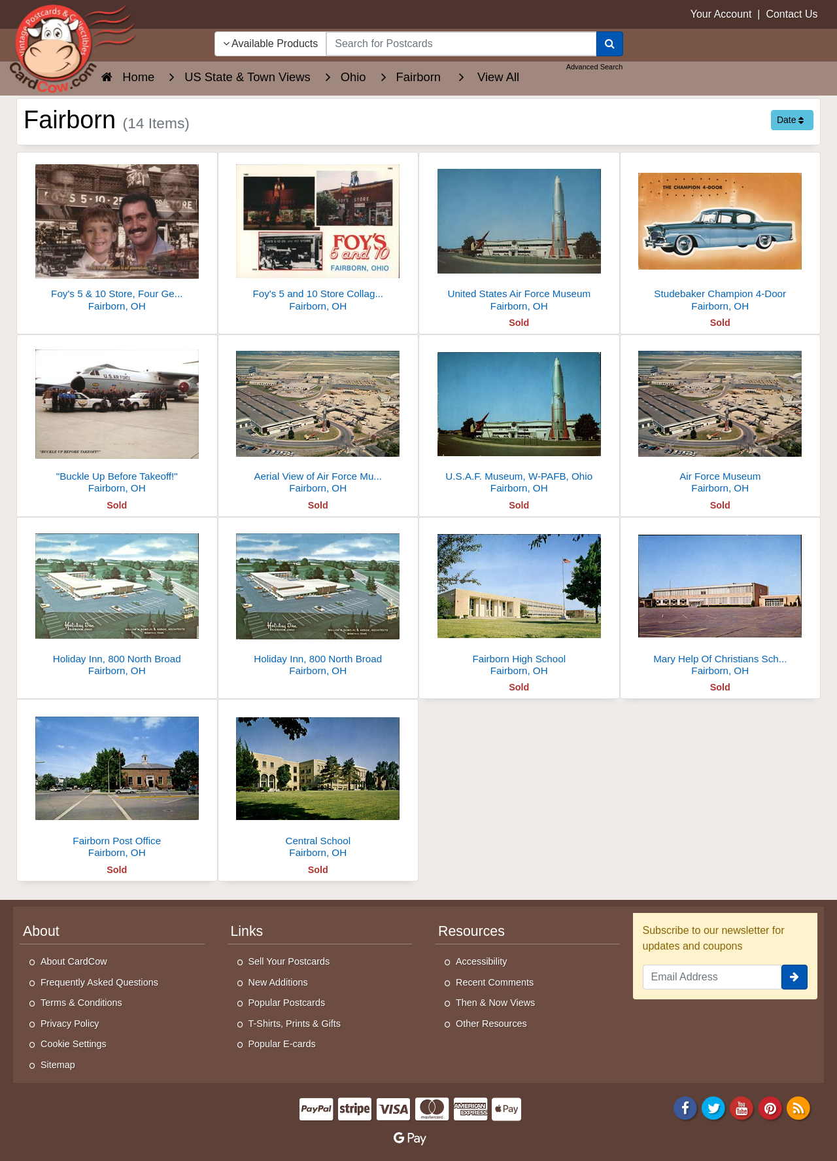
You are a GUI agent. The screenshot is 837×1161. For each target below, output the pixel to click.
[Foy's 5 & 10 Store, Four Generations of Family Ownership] (117, 235)
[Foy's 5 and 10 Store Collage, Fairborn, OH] (318, 235)
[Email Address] (712, 977)
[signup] (794, 977)
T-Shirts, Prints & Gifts (294, 1023)
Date (790, 120)
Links (247, 931)
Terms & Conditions (81, 1002)
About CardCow (74, 961)
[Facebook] (685, 1107)
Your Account (721, 14)
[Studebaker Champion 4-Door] (721, 235)
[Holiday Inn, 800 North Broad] (117, 600)
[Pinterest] (770, 1107)
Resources (471, 931)
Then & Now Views (495, 1002)
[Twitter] (713, 1107)
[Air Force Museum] (721, 417)
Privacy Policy (70, 1023)
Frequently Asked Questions (99, 982)
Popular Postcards (287, 1002)
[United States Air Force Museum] (519, 235)
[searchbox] (461, 43)
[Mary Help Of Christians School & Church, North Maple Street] (721, 600)
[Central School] (318, 782)
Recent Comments (495, 982)
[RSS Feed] (798, 1107)
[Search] (609, 43)
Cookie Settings (74, 1044)
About (41, 931)
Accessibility (481, 961)
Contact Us (791, 14)
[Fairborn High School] (519, 600)
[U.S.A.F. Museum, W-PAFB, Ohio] (519, 417)
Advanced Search (594, 67)
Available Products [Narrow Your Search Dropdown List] (270, 43)
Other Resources (491, 1023)
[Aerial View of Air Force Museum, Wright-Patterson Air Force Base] (318, 417)
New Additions (278, 982)
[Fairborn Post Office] (117, 782)
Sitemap (58, 1065)
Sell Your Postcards (289, 961)
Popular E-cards (282, 1044)
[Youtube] (742, 1107)
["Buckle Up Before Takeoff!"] (117, 417)
